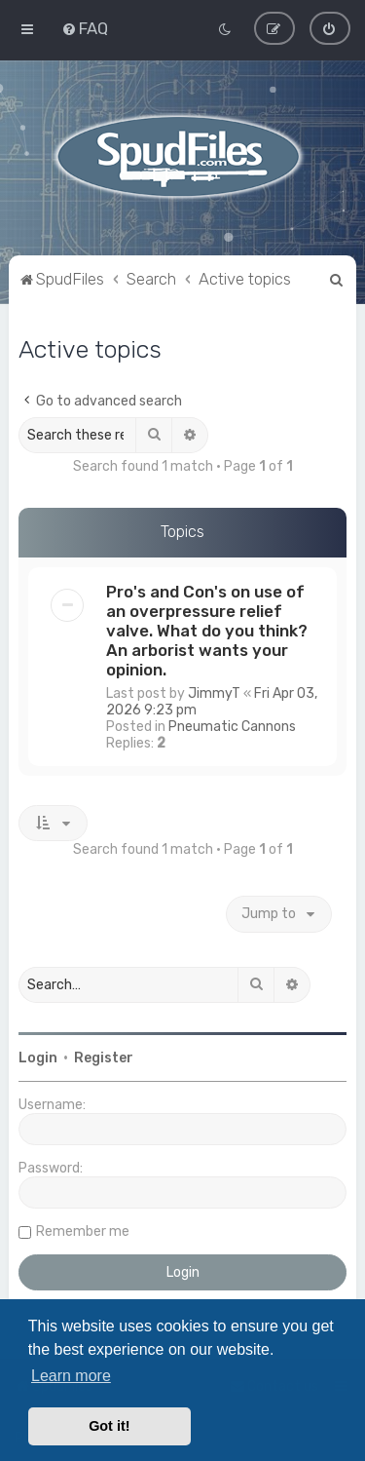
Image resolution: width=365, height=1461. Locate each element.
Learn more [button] (71, 1375)
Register (103, 1058)
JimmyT (214, 692)
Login (37, 1058)
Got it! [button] (109, 1426)
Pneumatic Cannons (232, 725)
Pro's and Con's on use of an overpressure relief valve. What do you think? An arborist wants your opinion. (207, 629)
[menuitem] (84, 28)
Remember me (82, 1231)
